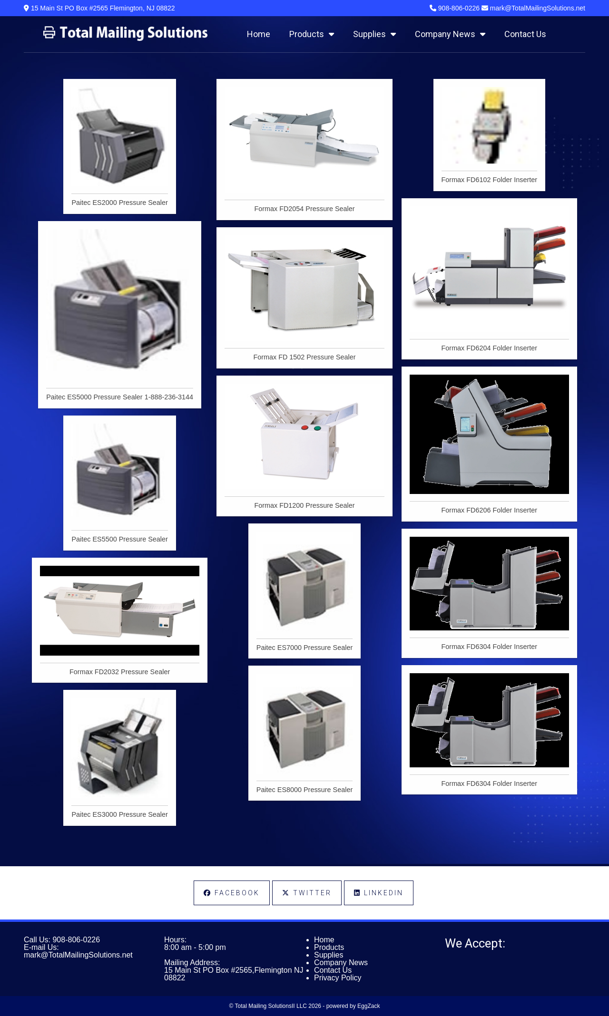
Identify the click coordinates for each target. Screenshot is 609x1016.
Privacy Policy (338, 978)
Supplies (374, 34)
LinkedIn (378, 893)
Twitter (307, 893)
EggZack (368, 1006)
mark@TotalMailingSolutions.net (78, 955)
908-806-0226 (76, 940)
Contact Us (525, 34)
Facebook (232, 893)
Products (311, 34)
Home (258, 34)
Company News (450, 34)
